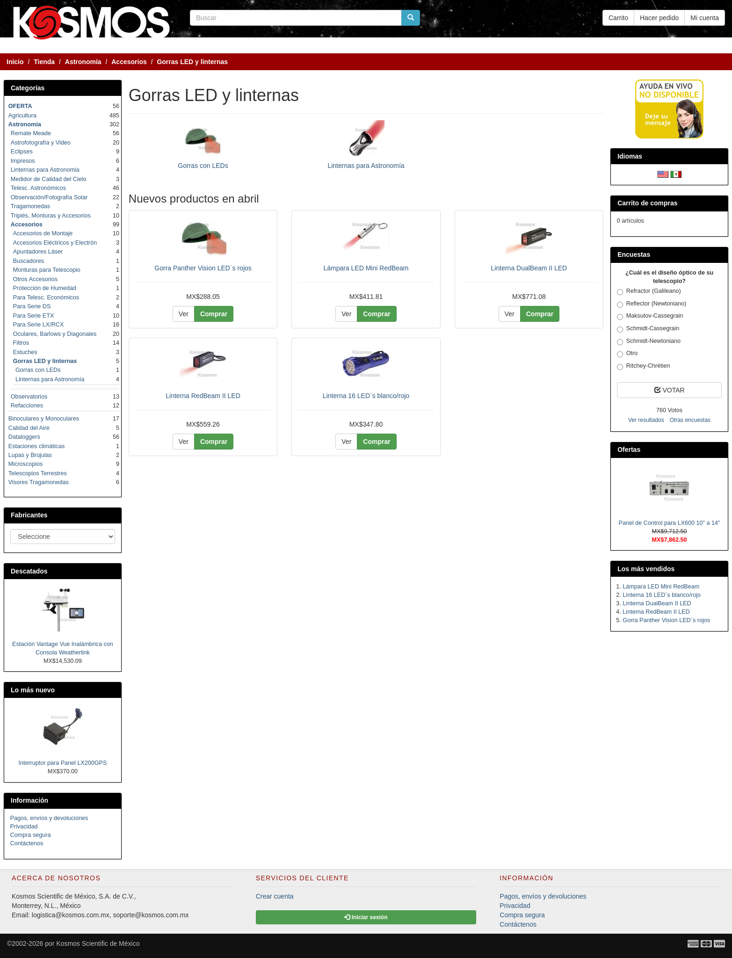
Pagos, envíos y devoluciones (49, 818)
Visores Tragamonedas (38, 482)
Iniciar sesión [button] (365, 917)
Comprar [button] (213, 314)
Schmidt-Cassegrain (648, 329)
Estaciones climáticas (36, 446)
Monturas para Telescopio (46, 270)
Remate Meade (31, 133)
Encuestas (633, 254)
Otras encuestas (690, 420)
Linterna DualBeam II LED (529, 268)
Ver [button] (183, 314)
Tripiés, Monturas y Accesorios (51, 215)
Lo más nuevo (33, 690)
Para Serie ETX (33, 315)
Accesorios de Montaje (42, 233)
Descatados (29, 571)
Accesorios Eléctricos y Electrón (55, 243)
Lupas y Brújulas (30, 455)
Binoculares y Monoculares (43, 418)
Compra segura (30, 835)
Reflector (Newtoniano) (652, 304)
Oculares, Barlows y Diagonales (55, 334)
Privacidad (24, 826)
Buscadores (28, 261)
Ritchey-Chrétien (643, 366)
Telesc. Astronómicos (38, 188)
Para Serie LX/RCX (38, 324)
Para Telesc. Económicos (46, 297)
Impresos (23, 161)
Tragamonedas (30, 206)
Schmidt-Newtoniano (649, 341)
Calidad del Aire (29, 428)
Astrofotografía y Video (41, 142)
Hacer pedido (659, 18)
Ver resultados (646, 420)
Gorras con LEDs (203, 165)
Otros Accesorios (35, 279)
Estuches (25, 352)
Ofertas (628, 449)
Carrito (618, 18)
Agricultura (22, 115)
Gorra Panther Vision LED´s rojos (203, 268)
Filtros (21, 343)
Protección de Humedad (44, 288)
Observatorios (29, 396)
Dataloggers (24, 437)
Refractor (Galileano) (649, 291)
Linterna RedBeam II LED (203, 395)
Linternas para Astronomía (365, 165)
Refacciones (27, 405)
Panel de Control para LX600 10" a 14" (669, 523)
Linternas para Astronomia (45, 170)
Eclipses (22, 151)
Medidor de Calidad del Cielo (49, 179)
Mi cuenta (704, 18)
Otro (627, 353)
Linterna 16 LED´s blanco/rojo (366, 395)
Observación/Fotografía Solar (49, 197)
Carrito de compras (647, 203)
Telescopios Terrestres (37, 473)
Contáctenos (26, 843)
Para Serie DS (32, 306)
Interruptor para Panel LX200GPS (62, 763)
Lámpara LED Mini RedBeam (365, 268)
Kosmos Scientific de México (97, 943)
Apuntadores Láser (38, 251)
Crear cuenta (275, 896)
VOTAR (669, 390)
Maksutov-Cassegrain (650, 316)
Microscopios (25, 464)
